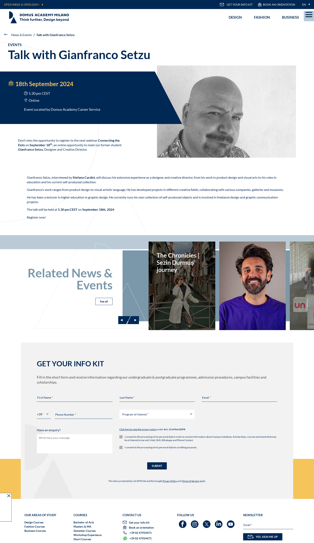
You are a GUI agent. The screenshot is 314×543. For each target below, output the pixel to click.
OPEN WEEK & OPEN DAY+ (21, 4)
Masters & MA (82, 526)
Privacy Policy (170, 481)
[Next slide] (133, 320)
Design (235, 17)
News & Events (21, 35)
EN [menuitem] (304, 4)
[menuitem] (305, 4)
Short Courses (82, 539)
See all (104, 301)
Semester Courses (84, 530)
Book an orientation (276, 4)
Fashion (262, 17)
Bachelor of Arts (83, 522)
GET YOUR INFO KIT (236, 4)
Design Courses (33, 522)
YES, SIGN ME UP (263, 537)
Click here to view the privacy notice (138, 429)
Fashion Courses (34, 526)
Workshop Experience (87, 535)
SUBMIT (157, 465)
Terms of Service (190, 481)
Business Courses (35, 530)
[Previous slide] (124, 320)
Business (290, 17)
